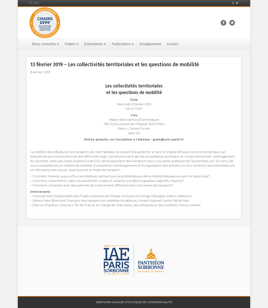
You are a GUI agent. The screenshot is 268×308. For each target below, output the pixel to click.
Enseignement (150, 44)
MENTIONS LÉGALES (110, 302)
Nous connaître (44, 44)
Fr (31, 3)
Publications (121, 44)
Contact (172, 44)
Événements (93, 44)
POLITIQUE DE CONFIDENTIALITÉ (149, 302)
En (37, 3)
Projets (70, 44)
